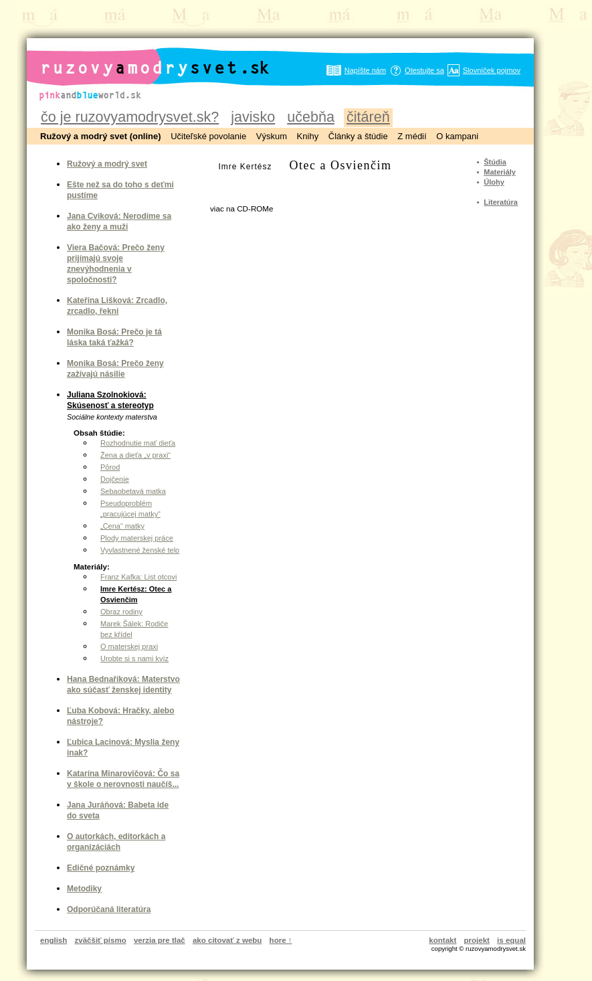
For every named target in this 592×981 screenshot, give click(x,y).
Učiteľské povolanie (208, 136)
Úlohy (494, 182)
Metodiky (84, 888)
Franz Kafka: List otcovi (138, 577)
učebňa (310, 116)
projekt (477, 940)
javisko (253, 116)
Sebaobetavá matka (133, 491)
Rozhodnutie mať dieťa (137, 443)
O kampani (457, 136)
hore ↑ (281, 940)
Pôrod (110, 467)
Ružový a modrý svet (107, 164)
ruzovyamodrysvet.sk (138, 57)
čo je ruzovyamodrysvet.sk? (130, 116)
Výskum (271, 136)
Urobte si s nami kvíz (134, 658)
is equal (511, 940)
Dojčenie (114, 479)
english (53, 940)
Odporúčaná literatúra (109, 909)
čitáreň (368, 116)
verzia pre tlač (159, 940)
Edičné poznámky (100, 868)
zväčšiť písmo (100, 940)
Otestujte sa (424, 70)
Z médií (411, 136)
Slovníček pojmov (491, 70)
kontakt (442, 940)
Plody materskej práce (136, 538)
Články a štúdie (358, 136)
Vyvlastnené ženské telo (139, 550)
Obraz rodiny (121, 612)
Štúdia (495, 162)
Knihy (308, 136)
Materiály (500, 172)
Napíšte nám (365, 70)
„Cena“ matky (122, 526)
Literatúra (501, 202)
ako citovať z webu (227, 940)
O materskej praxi (129, 646)
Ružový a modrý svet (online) (100, 136)
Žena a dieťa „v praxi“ (135, 455)
